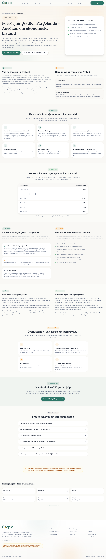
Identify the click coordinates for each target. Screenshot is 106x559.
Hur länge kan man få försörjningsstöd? (53, 448)
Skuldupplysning (23, 3)
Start (3, 13)
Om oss (90, 529)
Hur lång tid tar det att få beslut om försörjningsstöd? (53, 423)
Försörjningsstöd (79, 3)
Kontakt (90, 531)
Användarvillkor (92, 537)
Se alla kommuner (53, 505)
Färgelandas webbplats (68, 470)
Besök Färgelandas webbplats (35, 53)
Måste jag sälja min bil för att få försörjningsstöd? (53, 429)
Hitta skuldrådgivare (75, 529)
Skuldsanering (47, 3)
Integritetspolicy (93, 534)
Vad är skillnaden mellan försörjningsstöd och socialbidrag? (53, 442)
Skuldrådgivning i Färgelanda (53, 399)
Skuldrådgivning (67, 3)
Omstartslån (57, 3)
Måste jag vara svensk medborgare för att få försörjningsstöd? (53, 454)
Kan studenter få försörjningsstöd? (53, 435)
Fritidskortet (72, 534)
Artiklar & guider (74, 537)
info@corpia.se (7, 540)
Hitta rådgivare (97, 3)
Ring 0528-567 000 (11, 53)
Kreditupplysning (35, 3)
